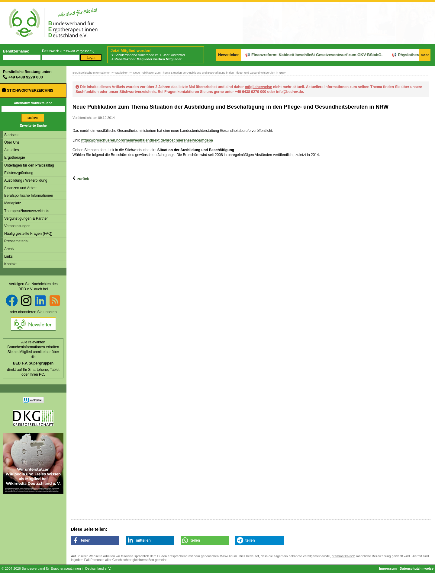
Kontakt (10, 264)
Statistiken (121, 72)
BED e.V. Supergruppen (33, 363)
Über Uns (12, 142)
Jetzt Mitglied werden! (131, 50)
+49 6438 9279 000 (25, 77)
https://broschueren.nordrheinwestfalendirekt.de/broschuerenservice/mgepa (147, 140)
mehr (425, 55)
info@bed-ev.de (289, 92)
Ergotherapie (14, 157)
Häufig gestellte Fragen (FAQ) (28, 233)
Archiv (9, 249)
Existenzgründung (18, 173)
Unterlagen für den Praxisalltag (29, 165)
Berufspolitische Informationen (28, 195)
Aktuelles (11, 150)
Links (8, 256)
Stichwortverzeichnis (27, 90)
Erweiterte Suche (33, 125)
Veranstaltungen (17, 226)
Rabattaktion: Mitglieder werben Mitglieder (148, 59)
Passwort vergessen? (77, 51)
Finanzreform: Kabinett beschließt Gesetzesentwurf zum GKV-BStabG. (300, 55)
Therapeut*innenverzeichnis (26, 211)
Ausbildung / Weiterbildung (25, 180)
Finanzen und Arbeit (20, 188)
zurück (83, 179)
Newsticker (228, 55)
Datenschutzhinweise (416, 568)
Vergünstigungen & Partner (26, 218)
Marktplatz (12, 203)
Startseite (12, 135)
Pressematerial (16, 241)
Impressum (388, 568)
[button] (95, 540)
